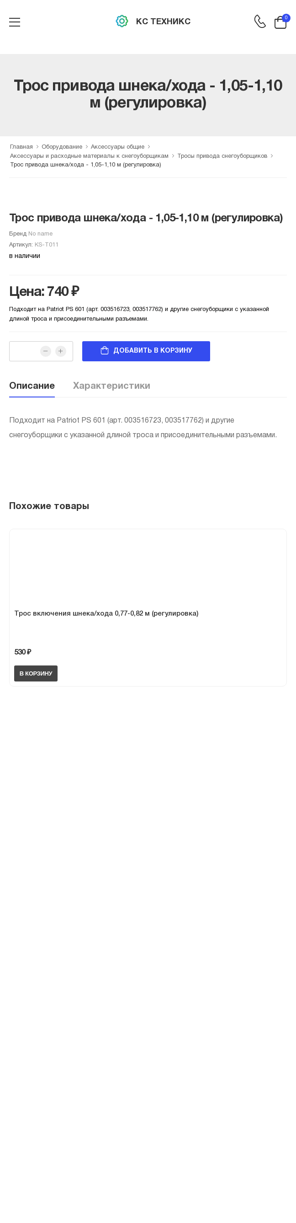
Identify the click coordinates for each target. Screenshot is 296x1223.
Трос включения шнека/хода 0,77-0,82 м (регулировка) (106, 614)
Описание (32, 386)
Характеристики (111, 386)
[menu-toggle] (14, 22)
